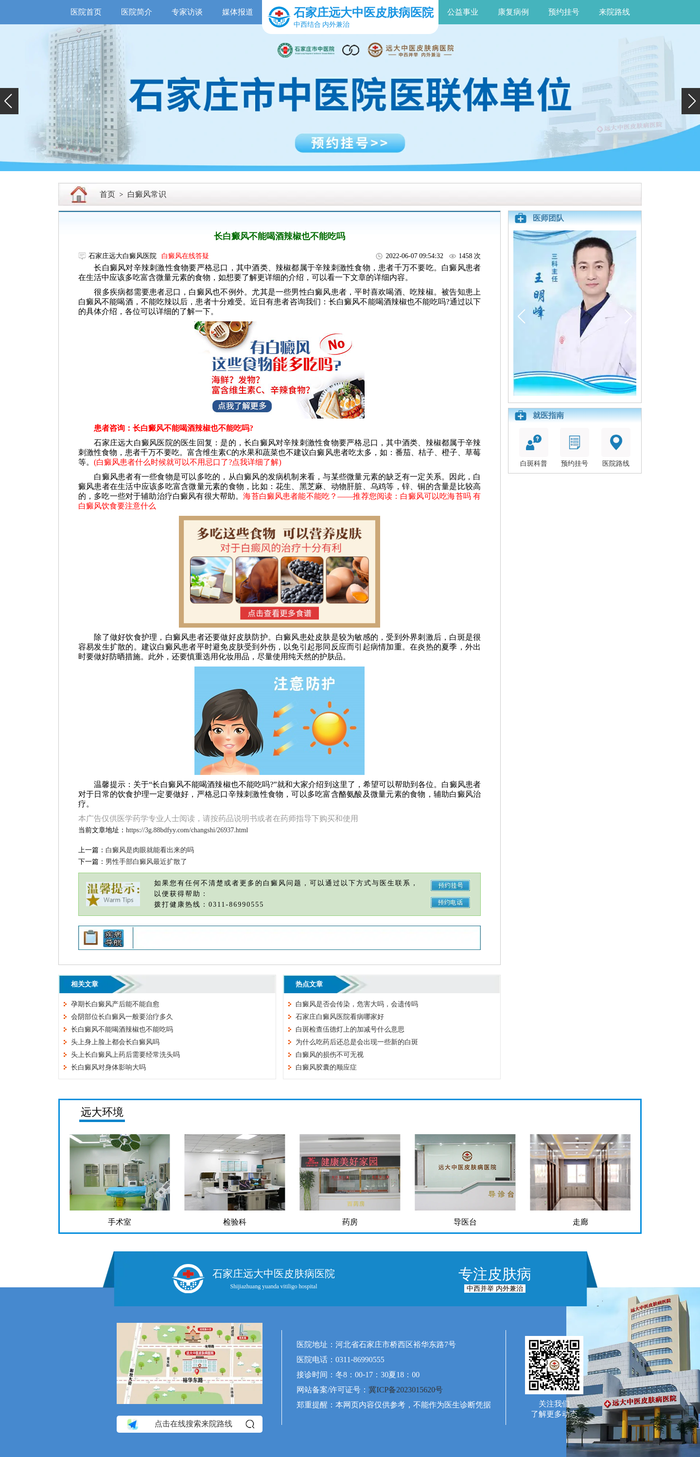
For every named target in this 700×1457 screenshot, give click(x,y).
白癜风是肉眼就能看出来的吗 (149, 850)
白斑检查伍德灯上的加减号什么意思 (350, 1029)
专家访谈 (187, 12)
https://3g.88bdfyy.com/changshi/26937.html (187, 830)
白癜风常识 (146, 194)
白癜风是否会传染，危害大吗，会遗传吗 (357, 1004)
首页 (107, 194)
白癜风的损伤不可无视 (330, 1054)
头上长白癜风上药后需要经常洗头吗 (125, 1054)
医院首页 (86, 12)
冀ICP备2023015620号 (405, 1390)
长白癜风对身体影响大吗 (108, 1067)
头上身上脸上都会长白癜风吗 (115, 1042)
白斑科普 (533, 447)
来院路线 (614, 12)
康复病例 (513, 12)
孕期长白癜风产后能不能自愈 (115, 1004)
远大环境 (102, 1112)
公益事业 (462, 12)
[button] (9, 101)
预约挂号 (563, 12)
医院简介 (136, 12)
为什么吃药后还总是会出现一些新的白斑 (357, 1042)
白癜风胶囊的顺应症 (326, 1067)
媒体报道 (237, 12)
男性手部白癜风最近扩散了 (146, 861)
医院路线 (615, 447)
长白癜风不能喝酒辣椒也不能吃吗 (122, 1029)
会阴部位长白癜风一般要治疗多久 (122, 1016)
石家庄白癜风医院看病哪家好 (340, 1016)
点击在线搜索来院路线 (189, 1424)
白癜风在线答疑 (185, 256)
